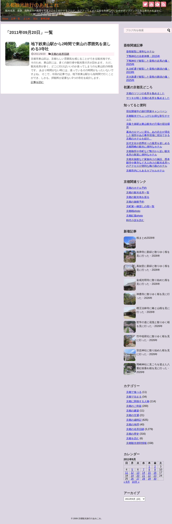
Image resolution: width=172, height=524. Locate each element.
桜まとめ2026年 (145, 238)
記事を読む (37, 82)
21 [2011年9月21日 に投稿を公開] (143, 475)
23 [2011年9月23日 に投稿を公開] (155, 475)
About (5, 18)
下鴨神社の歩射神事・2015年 (143, 56)
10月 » (135, 482)
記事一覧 (15, 18)
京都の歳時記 (134, 420)
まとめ (26, 18)
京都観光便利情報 (136, 443)
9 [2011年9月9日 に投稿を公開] (155, 469)
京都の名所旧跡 (60, 54)
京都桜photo (133, 211)
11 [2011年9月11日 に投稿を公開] (126, 472)
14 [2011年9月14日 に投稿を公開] (143, 472)
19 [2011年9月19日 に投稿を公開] (132, 475)
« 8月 (127, 482)
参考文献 (45, 18)
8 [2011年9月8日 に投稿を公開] (149, 469)
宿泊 (35, 18)
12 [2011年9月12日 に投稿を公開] (132, 472)
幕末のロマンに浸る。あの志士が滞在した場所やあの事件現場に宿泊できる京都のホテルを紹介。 (148, 135)
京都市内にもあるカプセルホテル (145, 170)
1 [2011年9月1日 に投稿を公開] (149, 466)
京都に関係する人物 (137, 401)
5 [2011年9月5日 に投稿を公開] (132, 469)
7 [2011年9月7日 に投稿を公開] (143, 469)
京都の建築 (132, 410)
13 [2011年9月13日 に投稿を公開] (137, 472)
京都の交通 (132, 415)
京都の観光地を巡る (137, 197)
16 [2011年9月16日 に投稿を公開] (155, 472)
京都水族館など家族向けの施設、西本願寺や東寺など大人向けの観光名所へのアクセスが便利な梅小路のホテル (148, 162)
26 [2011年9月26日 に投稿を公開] (132, 478)
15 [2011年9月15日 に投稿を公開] (149, 472)
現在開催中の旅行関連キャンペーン (146, 111)
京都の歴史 (132, 433)
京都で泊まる (134, 396)
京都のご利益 (134, 406)
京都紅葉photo (134, 215)
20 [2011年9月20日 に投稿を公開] (137, 475)
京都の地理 (132, 424)
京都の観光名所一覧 (137, 192)
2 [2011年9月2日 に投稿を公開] (155, 466)
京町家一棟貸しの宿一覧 (140, 206)
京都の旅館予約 (135, 201)
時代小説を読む (135, 220)
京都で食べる (134, 392)
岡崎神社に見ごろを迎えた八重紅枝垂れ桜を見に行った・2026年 (153, 368)
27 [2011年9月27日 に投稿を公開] (137, 478)
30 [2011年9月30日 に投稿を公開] (155, 478)
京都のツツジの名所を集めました (145, 93)
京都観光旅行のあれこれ (32, 5)
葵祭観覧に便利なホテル (140, 51)
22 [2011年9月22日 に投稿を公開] (149, 475)
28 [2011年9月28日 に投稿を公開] (143, 478)
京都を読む (132, 438)
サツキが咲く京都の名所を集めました (148, 98)
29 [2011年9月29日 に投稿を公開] (149, 478)
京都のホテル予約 (136, 187)
